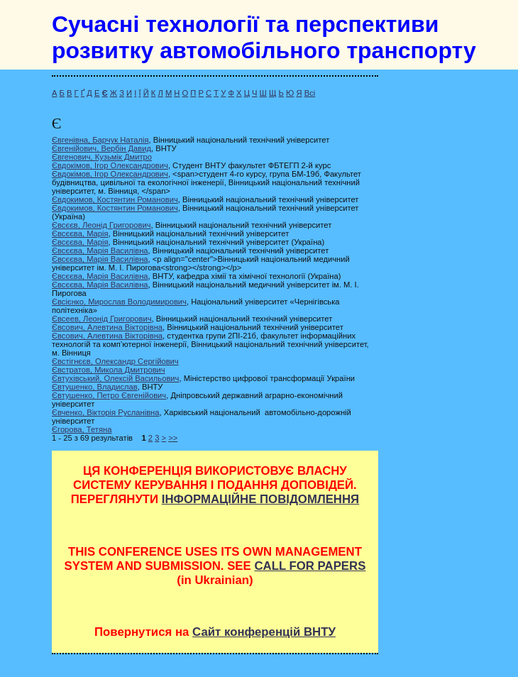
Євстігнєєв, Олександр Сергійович (115, 361)
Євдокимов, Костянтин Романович (115, 199)
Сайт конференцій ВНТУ (264, 632)
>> (172, 438)
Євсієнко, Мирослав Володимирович (119, 301)
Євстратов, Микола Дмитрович (108, 369)
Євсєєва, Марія (80, 233)
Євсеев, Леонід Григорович (102, 318)
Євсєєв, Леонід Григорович (101, 225)
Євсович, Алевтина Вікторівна (107, 327)
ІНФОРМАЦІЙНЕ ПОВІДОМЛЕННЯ (260, 499)
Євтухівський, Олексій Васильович (115, 378)
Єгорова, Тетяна (81, 429)
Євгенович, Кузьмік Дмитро (102, 157)
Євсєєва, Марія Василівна (100, 250)
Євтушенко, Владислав (95, 386)
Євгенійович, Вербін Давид (101, 148)
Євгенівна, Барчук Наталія (100, 140)
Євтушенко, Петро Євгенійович (109, 395)
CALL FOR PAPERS (309, 566)
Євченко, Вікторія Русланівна (106, 412)
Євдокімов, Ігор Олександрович (110, 165)
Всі (310, 93)
